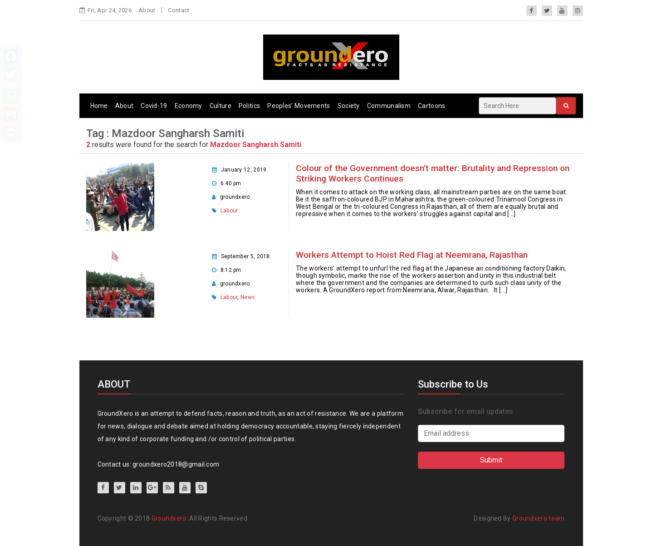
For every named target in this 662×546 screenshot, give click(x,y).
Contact (178, 10)
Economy (188, 105)
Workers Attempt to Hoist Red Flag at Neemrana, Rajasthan (412, 255)
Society (349, 105)
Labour (229, 210)
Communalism (389, 105)
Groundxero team (538, 518)
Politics (249, 105)
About (147, 10)
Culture (220, 105)
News (247, 297)
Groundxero (169, 518)
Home (99, 105)
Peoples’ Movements (298, 105)
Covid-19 (154, 105)
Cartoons (431, 105)
